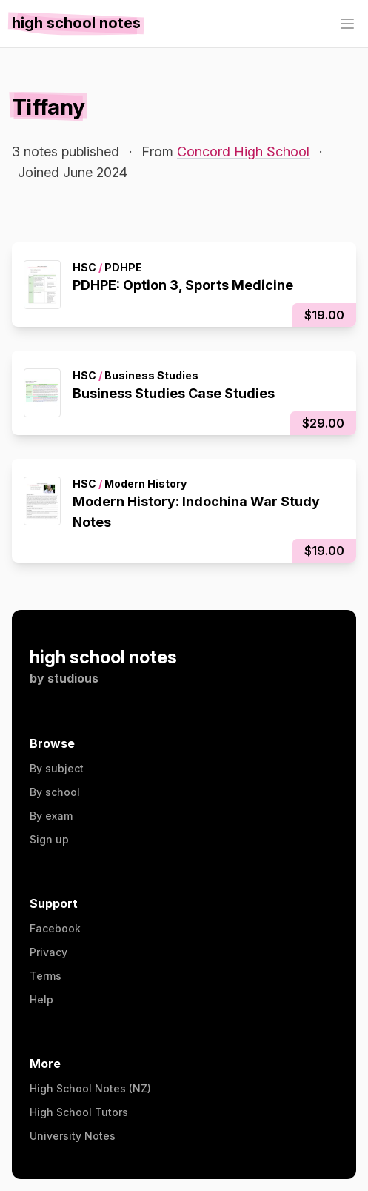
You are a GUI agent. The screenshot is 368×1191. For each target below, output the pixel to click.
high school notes (103, 657)
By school (55, 792)
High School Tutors (79, 1112)
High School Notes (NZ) (90, 1088)
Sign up (49, 839)
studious (72, 678)
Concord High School (243, 151)
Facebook (55, 928)
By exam (51, 815)
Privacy (48, 952)
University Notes (73, 1135)
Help (41, 999)
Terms (45, 975)
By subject (57, 768)
